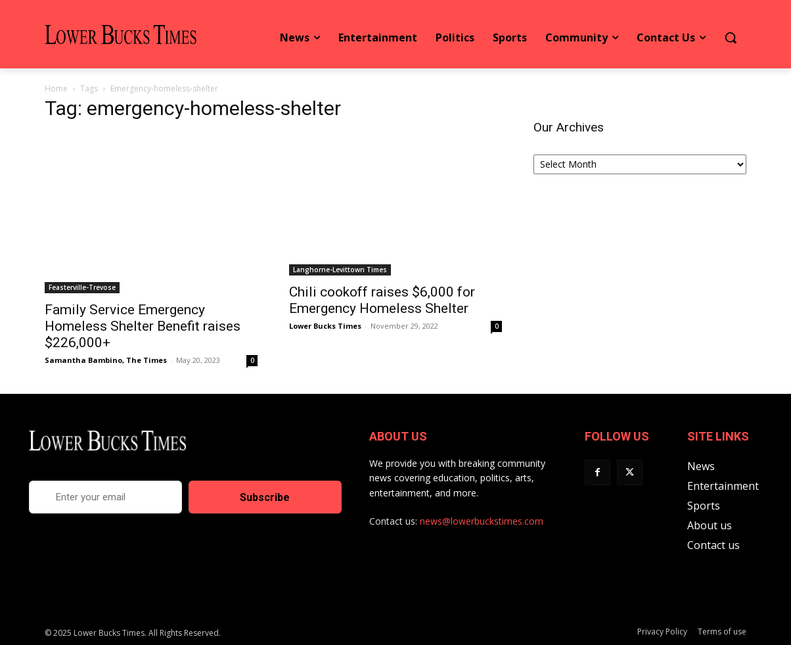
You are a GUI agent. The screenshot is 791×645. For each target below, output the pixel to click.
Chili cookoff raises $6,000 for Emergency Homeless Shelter (382, 300)
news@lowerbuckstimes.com (481, 521)
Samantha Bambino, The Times (106, 360)
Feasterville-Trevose (82, 287)
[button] (730, 37)
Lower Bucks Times (325, 326)
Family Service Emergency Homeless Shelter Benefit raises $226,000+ (142, 326)
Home (56, 88)
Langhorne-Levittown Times (340, 269)
